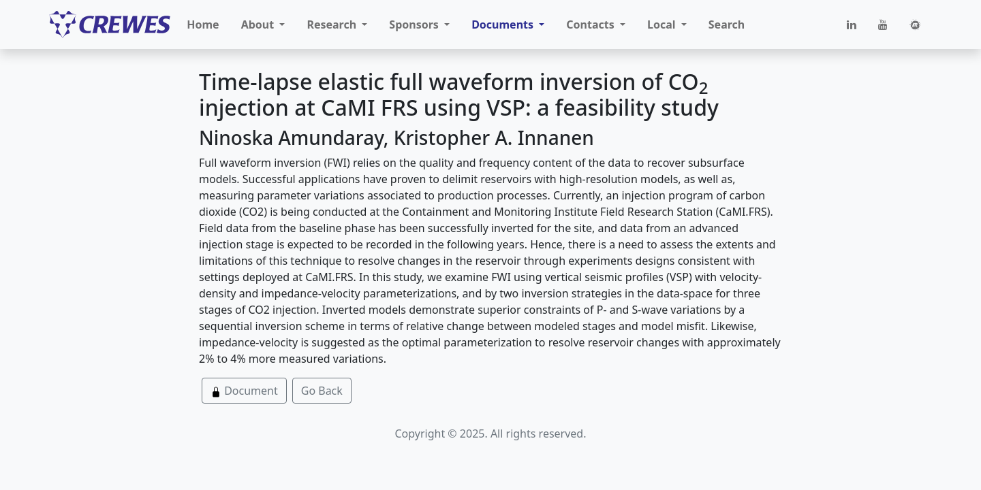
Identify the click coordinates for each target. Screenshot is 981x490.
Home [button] (203, 24)
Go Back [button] (322, 390)
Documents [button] (503, 24)
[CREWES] (109, 24)
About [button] (259, 24)
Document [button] (244, 390)
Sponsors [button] (415, 24)
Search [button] (726, 24)
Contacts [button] (591, 24)
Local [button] (663, 24)
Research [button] (333, 24)
